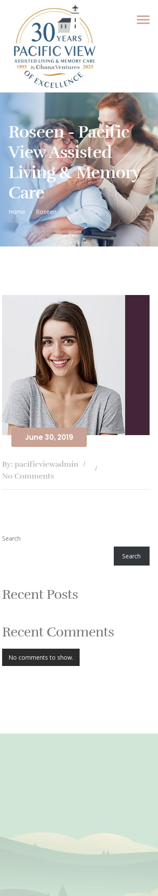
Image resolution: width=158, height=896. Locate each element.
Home (16, 212)
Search (11, 538)
